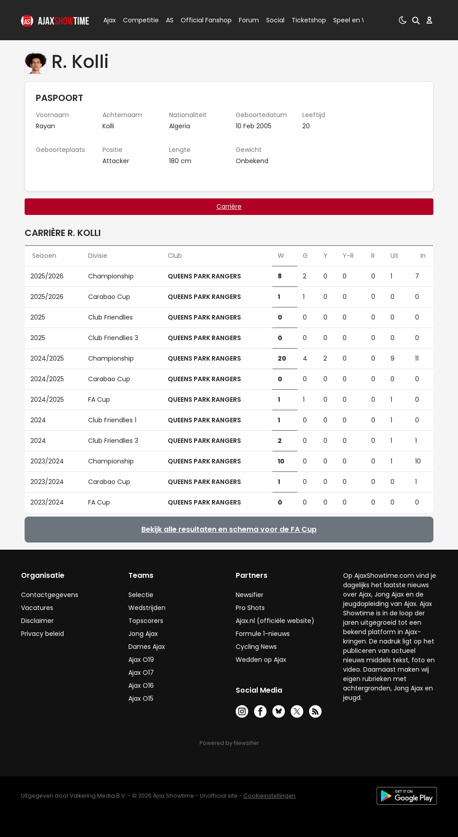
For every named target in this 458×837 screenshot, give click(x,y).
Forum (249, 20)
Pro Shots (250, 607)
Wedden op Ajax (261, 659)
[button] (416, 20)
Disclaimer (37, 620)
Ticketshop (309, 20)
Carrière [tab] (229, 206)
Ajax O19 (141, 659)
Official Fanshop (201, 20)
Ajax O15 (140, 698)
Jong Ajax (143, 633)
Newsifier (249, 594)
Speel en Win (353, 20)
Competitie (137, 20)
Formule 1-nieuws (263, 633)
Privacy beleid (42, 633)
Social (274, 20)
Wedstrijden (146, 607)
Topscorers (145, 620)
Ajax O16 (141, 685)
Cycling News (256, 646)
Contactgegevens (49, 594)
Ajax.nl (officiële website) (275, 620)
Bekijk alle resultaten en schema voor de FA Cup (229, 529)
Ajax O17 (141, 672)
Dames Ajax (146, 646)
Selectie (140, 594)
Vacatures (37, 607)
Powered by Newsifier (229, 743)
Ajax (108, 20)
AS (170, 20)
